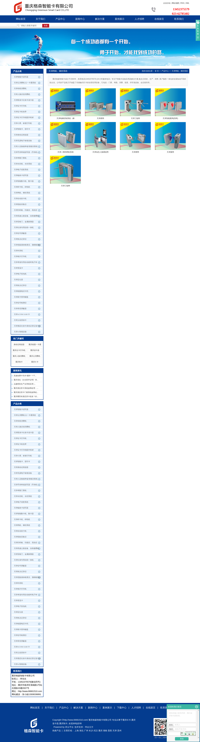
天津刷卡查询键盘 (21, 297)
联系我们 (179, 19)
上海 (77, 730)
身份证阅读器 (19, 344)
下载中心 (121, 707)
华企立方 (89, 727)
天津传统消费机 (20, 88)
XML (187, 3)
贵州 (119, 730)
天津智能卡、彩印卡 (22, 129)
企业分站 (166, 3)
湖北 (81, 730)
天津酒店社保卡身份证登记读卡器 (27, 326)
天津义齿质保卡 (20, 320)
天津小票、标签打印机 (23, 123)
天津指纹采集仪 (20, 204)
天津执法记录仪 (20, 239)
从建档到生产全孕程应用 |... (24, 384)
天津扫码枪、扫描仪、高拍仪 (25, 210)
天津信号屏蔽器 (20, 233)
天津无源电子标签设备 (23, 141)
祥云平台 (69, 727)
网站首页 (20, 19)
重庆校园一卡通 (35, 344)
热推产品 (56, 730)
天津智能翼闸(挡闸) (170, 118)
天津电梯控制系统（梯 (65, 118)
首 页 (157, 71)
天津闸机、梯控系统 (22, 193)
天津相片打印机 (20, 256)
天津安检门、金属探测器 (24, 222)
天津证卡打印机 (20, 106)
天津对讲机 (18, 251)
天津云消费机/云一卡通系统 (25, 83)
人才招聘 (139, 19)
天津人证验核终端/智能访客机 (26, 146)
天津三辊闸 (135, 118)
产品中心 (60, 19)
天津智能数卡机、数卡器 (24, 181)
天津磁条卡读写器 (21, 175)
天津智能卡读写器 (21, 77)
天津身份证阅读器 (21, 135)
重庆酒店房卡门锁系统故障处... (26, 392)
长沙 (91, 730)
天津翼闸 (170, 152)
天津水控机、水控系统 (23, 164)
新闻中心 (80, 19)
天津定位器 (18, 280)
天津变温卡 (18, 268)
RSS (182, 3)
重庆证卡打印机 (19, 350)
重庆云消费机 (34, 356)
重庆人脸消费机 (19, 356)
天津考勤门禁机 (20, 158)
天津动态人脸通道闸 (100, 152)
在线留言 (159, 19)
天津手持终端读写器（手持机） (26, 152)
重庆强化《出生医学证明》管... (26, 380)
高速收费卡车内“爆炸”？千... (25, 376)
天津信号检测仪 (20, 303)
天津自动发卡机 (20, 198)
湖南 (105, 730)
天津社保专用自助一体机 (24, 227)
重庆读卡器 (34, 350)
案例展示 (119, 19)
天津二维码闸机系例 (65, 152)
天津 (114, 730)
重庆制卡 (19, 362)
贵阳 (110, 730)
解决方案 (100, 19)
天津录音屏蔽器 (20, 309)
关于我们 (40, 19)
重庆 (100, 730)
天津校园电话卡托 (21, 291)
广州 (86, 730)
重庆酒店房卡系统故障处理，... (26, 388)
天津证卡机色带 (20, 112)
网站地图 (175, 3)
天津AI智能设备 (20, 332)
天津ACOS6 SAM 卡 (22, 314)
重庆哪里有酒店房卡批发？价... (26, 396)
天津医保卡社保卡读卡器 (24, 100)
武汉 (96, 730)
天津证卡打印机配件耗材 (24, 117)
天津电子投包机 (20, 274)
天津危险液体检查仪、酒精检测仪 (27, 245)
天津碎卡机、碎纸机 (22, 187)
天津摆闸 (100, 118)
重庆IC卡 (34, 362)
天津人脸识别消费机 (22, 94)
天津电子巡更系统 (21, 170)
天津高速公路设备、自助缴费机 (26, 216)
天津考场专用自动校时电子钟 (25, 262)
